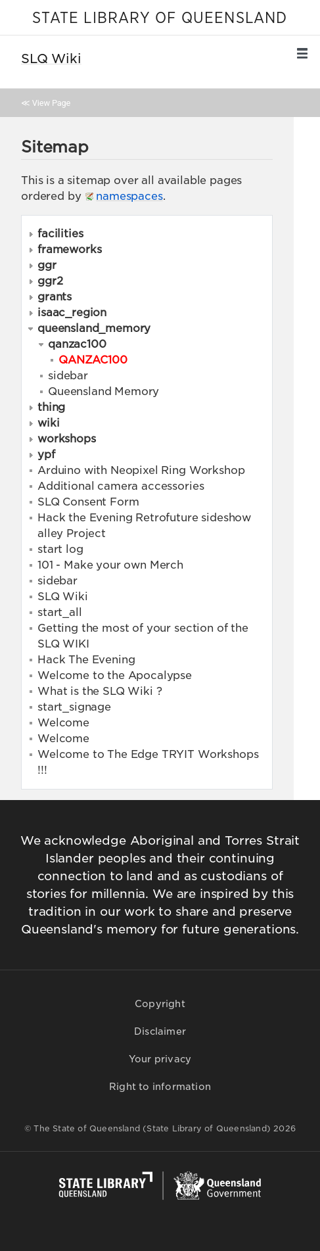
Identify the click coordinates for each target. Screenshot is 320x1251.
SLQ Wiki (62, 596)
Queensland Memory (103, 391)
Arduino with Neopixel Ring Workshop (140, 470)
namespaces (129, 196)
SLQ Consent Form (88, 502)
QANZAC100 (92, 360)
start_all (59, 612)
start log (60, 549)
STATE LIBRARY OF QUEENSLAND (159, 18)
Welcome (63, 723)
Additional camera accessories (120, 486)
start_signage (74, 707)
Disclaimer (160, 1031)
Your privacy (160, 1059)
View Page (51, 103)
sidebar (68, 375)
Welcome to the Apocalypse (114, 675)
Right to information (160, 1086)
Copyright (160, 1004)
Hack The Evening (86, 659)
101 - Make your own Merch (110, 565)
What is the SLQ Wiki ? (99, 691)
